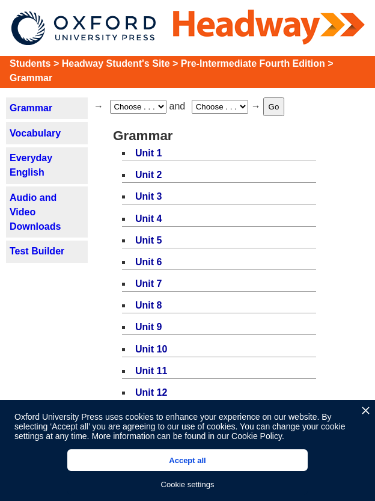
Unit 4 (148, 219)
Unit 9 (148, 327)
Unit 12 (151, 392)
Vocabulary (35, 133)
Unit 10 (151, 349)
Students (30, 63)
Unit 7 (148, 283)
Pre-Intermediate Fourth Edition (253, 63)
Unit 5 (148, 240)
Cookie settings (188, 484)
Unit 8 (148, 305)
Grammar (31, 78)
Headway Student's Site (116, 63)
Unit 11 (151, 371)
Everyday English (31, 165)
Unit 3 (148, 196)
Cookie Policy (256, 436)
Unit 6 (148, 262)
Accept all (187, 460)
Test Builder (37, 251)
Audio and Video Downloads (35, 212)
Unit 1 (148, 153)
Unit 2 (148, 175)
